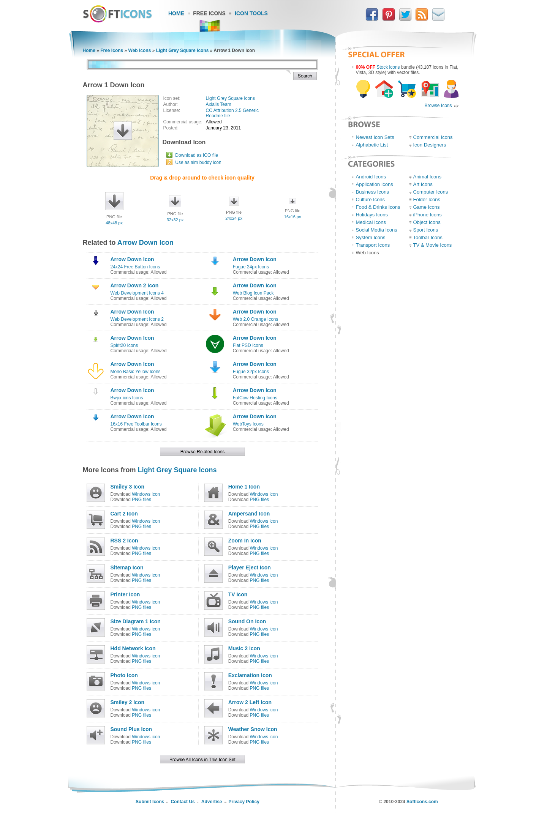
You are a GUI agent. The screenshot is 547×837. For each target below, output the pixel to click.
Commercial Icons (433, 137)
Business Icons (372, 192)
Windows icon (146, 494)
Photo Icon (124, 675)
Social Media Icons (376, 230)
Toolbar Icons (428, 237)
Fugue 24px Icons (251, 267)
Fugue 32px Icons (251, 371)
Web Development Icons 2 (137, 319)
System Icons (371, 237)
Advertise (211, 801)
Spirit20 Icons (124, 345)
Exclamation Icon (250, 675)
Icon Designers (429, 145)
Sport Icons (425, 230)
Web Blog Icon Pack (253, 293)
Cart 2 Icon (124, 514)
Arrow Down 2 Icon (135, 285)
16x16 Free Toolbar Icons (136, 424)
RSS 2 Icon (124, 541)
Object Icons (427, 222)
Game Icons (426, 207)
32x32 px (175, 220)
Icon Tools (251, 13)
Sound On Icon (247, 621)
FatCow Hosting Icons (255, 397)
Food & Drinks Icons (378, 207)
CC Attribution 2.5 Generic (232, 110)
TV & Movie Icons (432, 245)
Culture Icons (370, 199)
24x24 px (233, 218)
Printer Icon (125, 594)
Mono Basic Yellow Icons (136, 371)
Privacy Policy (244, 801)
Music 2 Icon (244, 648)
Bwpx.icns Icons (127, 397)
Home (176, 13)
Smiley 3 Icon (127, 487)
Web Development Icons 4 (137, 293)
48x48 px (114, 223)
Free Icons (209, 13)
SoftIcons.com (422, 801)
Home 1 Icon (244, 487)
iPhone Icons (427, 215)
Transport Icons (373, 245)
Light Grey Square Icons (182, 50)
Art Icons (423, 184)
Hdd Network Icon (133, 648)
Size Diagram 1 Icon (136, 621)
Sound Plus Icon (131, 729)
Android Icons (371, 177)
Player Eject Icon (249, 567)
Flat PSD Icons (248, 345)
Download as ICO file (196, 155)
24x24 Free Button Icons (135, 267)
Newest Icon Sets (375, 137)
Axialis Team (218, 104)
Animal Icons (427, 177)
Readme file (218, 115)
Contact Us (182, 801)
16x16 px (292, 216)
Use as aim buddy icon (198, 162)
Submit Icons (150, 801)
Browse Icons (438, 105)
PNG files (141, 499)
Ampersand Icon (249, 514)
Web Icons (139, 50)
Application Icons (374, 184)
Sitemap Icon (127, 567)
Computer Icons (430, 192)
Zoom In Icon (244, 541)
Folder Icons (427, 199)
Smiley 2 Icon (127, 702)
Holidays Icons (372, 215)
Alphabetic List (372, 145)
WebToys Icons (248, 424)
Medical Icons (371, 222)
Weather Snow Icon (252, 729)
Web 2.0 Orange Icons (255, 319)
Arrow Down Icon (145, 242)
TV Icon (238, 594)
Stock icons (388, 67)
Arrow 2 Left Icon (250, 702)
